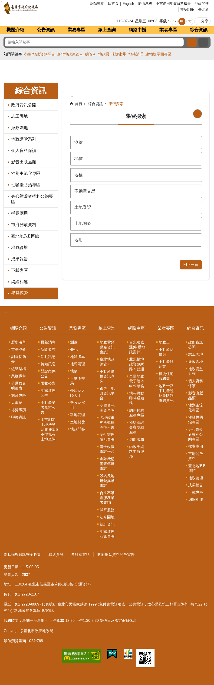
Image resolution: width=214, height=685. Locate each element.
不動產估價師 (166, 352)
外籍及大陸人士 (77, 393)
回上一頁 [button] (190, 265)
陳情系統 (145, 3)
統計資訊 (107, 524)
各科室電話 (80, 555)
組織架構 (18, 369)
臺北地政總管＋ (70, 54)
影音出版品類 (23, 162)
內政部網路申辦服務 (136, 451)
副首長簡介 (18, 359)
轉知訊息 (48, 364)
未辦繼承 (119, 54)
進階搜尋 (203, 42)
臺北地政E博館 (25, 236)
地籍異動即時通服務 (136, 398)
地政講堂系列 (23, 139)
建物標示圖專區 (158, 54)
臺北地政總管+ (107, 361)
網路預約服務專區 (136, 412)
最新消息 (48, 342)
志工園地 (19, 116)
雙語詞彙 (187, 9)
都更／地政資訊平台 (107, 393)
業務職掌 (18, 376)
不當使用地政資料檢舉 (173, 3)
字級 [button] (163, 21)
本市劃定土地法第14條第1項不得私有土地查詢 (49, 429)
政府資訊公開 (23, 105)
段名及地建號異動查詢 (107, 481)
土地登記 (82, 207)
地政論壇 (19, 247)
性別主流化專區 (25, 173)
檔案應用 (19, 213)
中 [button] (182, 21)
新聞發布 (48, 349)
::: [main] (71, 97)
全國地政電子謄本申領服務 (136, 381)
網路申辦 (137, 29)
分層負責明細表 (18, 385)
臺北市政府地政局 (38, 8)
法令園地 (107, 517)
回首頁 (113, 3)
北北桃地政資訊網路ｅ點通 (136, 364)
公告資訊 (46, 29)
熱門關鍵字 (12, 54)
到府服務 (136, 439)
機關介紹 (15, 29)
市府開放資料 (23, 224)
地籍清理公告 (48, 393)
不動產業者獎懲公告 (48, 407)
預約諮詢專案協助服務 (136, 427)
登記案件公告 (48, 373)
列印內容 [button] (197, 113)
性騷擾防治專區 (25, 184)
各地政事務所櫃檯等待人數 (107, 422)
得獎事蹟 (18, 410)
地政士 (164, 342)
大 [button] (190, 21)
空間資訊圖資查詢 (107, 407)
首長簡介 (18, 349)
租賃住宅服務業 (166, 376)
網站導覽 (97, 3)
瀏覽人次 (11, 575)
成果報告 (19, 259)
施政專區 (18, 395)
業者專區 (168, 29)
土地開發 (82, 223)
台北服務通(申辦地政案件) (137, 347)
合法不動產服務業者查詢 (107, 498)
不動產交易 (84, 191)
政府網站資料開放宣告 (116, 555)
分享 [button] (204, 21)
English (128, 4)
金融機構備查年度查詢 (107, 464)
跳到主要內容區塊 (2, 2)
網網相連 (19, 281)
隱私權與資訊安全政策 (22, 555)
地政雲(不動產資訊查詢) (108, 347)
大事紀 (16, 403)
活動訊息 (48, 357)
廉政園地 (19, 127)
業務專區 (76, 29)
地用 (78, 240)
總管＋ (90, 54)
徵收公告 (48, 383)
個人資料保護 (23, 150)
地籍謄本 (77, 357)
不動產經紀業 (166, 364)
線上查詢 (107, 29)
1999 (93, 604)
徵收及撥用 (77, 405)
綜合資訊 (198, 29)
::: (5, 313)
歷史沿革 (18, 342)
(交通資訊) (82, 584)
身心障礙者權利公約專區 (32, 199)
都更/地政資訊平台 (39, 54)
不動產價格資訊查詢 (107, 376)
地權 (78, 174)
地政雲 (103, 54)
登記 (74, 349)
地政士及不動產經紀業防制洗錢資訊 (166, 393)
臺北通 (203, 9)
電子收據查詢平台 (107, 449)
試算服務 (107, 510)
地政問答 (202, 3)
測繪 (78, 142)
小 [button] (174, 21)
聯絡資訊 (18, 417)
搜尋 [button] (192, 42)
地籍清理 (135, 54)
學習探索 (19, 293)
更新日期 (11, 567)
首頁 (78, 104)
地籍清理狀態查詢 (107, 534)
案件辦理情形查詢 (107, 437)
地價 (78, 158)
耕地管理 (77, 415)
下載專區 (19, 270)
